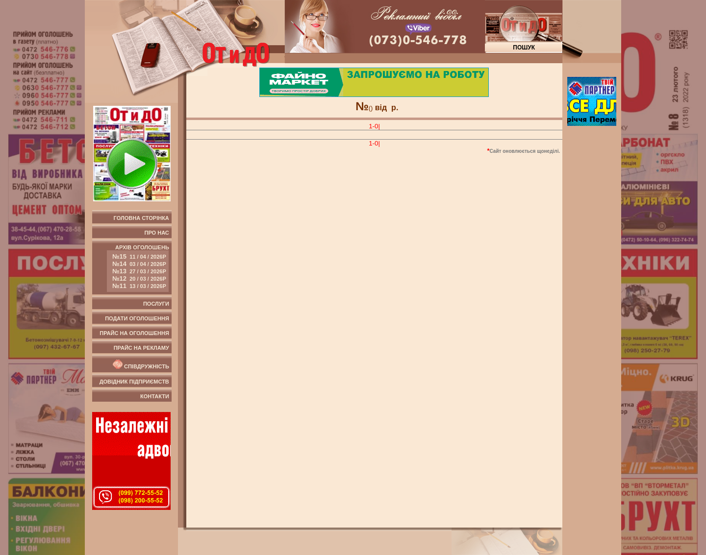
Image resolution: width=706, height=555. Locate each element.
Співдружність (140, 364)
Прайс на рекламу (141, 348)
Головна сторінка (141, 218)
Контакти (154, 396)
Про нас (157, 233)
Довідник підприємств (134, 382)
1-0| (374, 126)
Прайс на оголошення (134, 333)
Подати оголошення (137, 318)
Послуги (156, 304)
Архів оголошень (138, 268)
